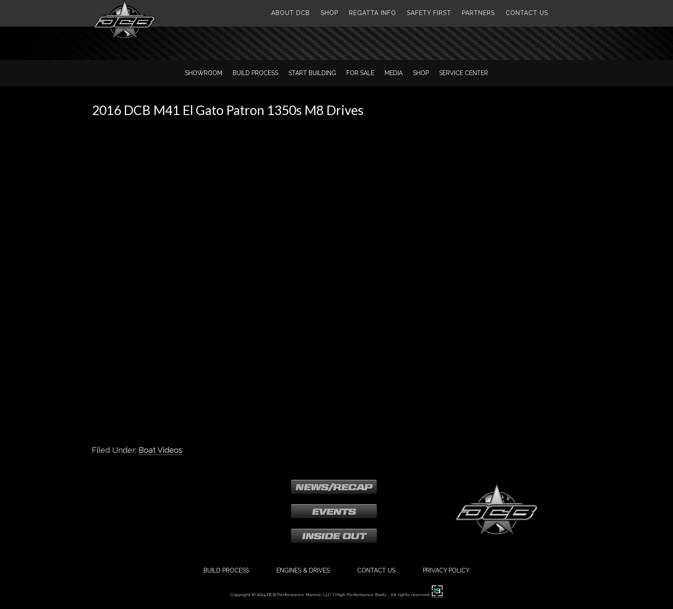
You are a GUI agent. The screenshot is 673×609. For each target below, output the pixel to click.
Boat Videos (160, 449)
